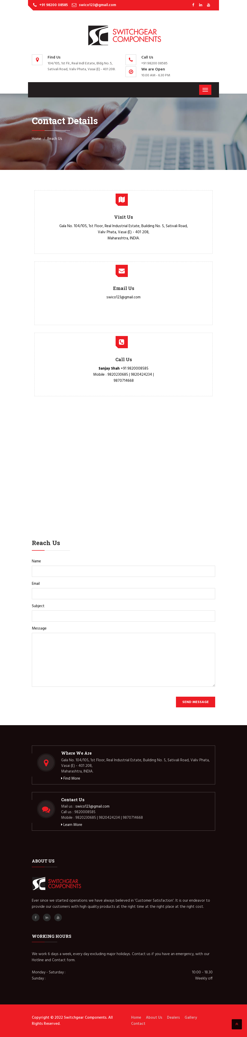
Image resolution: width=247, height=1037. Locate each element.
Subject (38, 606)
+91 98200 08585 (53, 5)
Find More (70, 779)
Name (36, 561)
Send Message (195, 702)
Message (39, 628)
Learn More (71, 825)
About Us (154, 1017)
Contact (138, 1023)
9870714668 (124, 381)
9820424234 (141, 375)
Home (36, 139)
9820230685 (117, 375)
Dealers (173, 1017)
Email (36, 584)
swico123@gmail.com (97, 5)
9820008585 (84, 812)
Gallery (191, 1017)
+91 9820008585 (134, 369)
